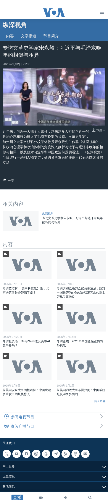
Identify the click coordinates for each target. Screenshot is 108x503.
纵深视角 (47, 213)
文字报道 (28, 36)
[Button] (8, 181)
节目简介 (51, 36)
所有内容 (99, 401)
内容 (10, 36)
